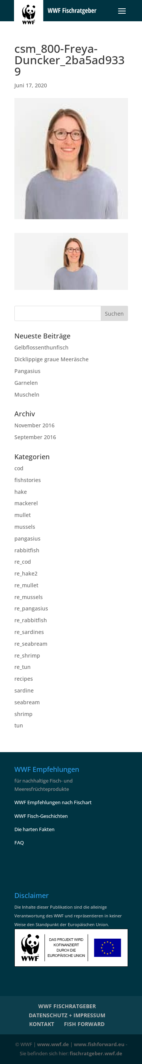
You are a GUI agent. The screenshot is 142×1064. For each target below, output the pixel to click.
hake (20, 491)
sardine (24, 690)
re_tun (22, 666)
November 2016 (34, 425)
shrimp (23, 714)
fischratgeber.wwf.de (96, 1053)
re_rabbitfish (30, 620)
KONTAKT (41, 1024)
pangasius (27, 538)
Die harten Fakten (34, 829)
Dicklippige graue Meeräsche (51, 359)
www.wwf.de (53, 1044)
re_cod (22, 561)
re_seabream (30, 643)
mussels (24, 526)
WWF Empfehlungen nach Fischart (53, 802)
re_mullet (26, 585)
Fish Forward (84, 1024)
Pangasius (27, 371)
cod (18, 468)
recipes (23, 678)
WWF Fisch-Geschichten (41, 816)
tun (18, 725)
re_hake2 (25, 573)
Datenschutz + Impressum (67, 1015)
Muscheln (26, 394)
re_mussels (28, 597)
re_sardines (29, 632)
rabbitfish (26, 550)
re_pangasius (31, 608)
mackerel (26, 503)
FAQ (19, 842)
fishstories (27, 480)
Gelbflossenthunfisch (41, 347)
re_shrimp (27, 655)
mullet (22, 515)
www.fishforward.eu (99, 1044)
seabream (27, 702)
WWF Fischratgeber (67, 1006)
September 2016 (35, 437)
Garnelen (26, 382)
